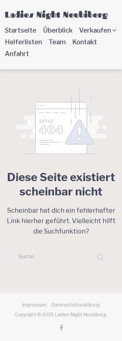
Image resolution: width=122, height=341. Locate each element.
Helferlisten (23, 42)
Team (57, 42)
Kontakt (84, 42)
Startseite (20, 30)
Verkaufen (95, 30)
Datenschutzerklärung (75, 304)
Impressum (34, 304)
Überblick (58, 30)
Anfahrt (17, 54)
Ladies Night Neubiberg (56, 14)
